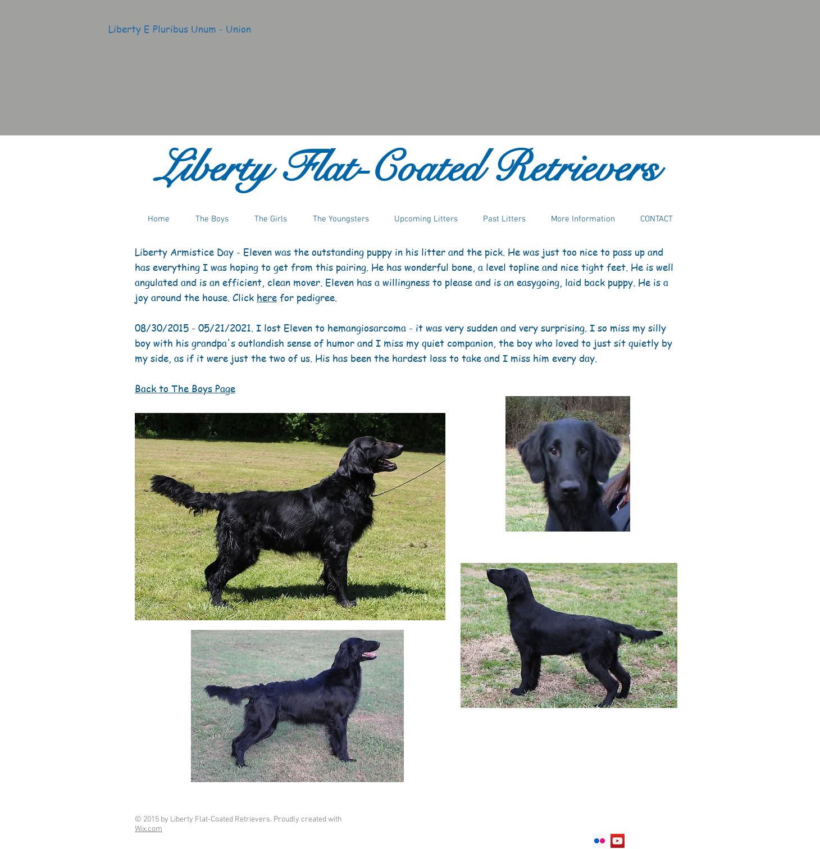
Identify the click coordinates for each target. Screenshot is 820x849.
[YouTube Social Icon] (618, 841)
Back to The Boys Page (185, 388)
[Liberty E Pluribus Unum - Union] (179, 29)
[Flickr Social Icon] (600, 841)
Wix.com (148, 829)
